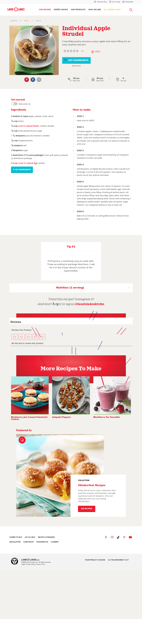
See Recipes (86, 509)
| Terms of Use (40, 564)
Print (95, 51)
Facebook (106, 537)
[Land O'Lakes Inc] (31, 560)
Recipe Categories (46, 537)
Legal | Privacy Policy (28, 564)
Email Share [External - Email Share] (39, 79)
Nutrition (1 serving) (93, 288)
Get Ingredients (76, 60)
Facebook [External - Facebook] (33, 79)
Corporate (28, 542)
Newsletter (15, 542)
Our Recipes (45, 10)
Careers (54, 542)
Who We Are (94, 10)
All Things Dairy (112, 10)
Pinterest (124, 537)
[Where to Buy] (100, 2)
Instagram (112, 537)
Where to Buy (15, 537)
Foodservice (42, 542)
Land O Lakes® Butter (28, 126)
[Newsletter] (127, 2)
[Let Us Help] (114, 2)
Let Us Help (30, 537)
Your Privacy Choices (95, 560)
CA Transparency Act (118, 560)
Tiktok (118, 537)
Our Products (78, 10)
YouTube (130, 537)
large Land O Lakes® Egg (25, 163)
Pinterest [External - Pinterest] (26, 79)
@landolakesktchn (89, 304)
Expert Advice (61, 10)
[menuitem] (44, 10)
